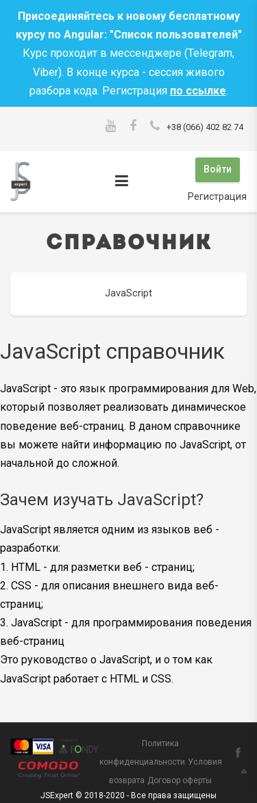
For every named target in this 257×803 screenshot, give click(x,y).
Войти (218, 169)
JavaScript (128, 293)
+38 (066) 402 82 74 (205, 127)
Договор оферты (179, 780)
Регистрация (217, 196)
